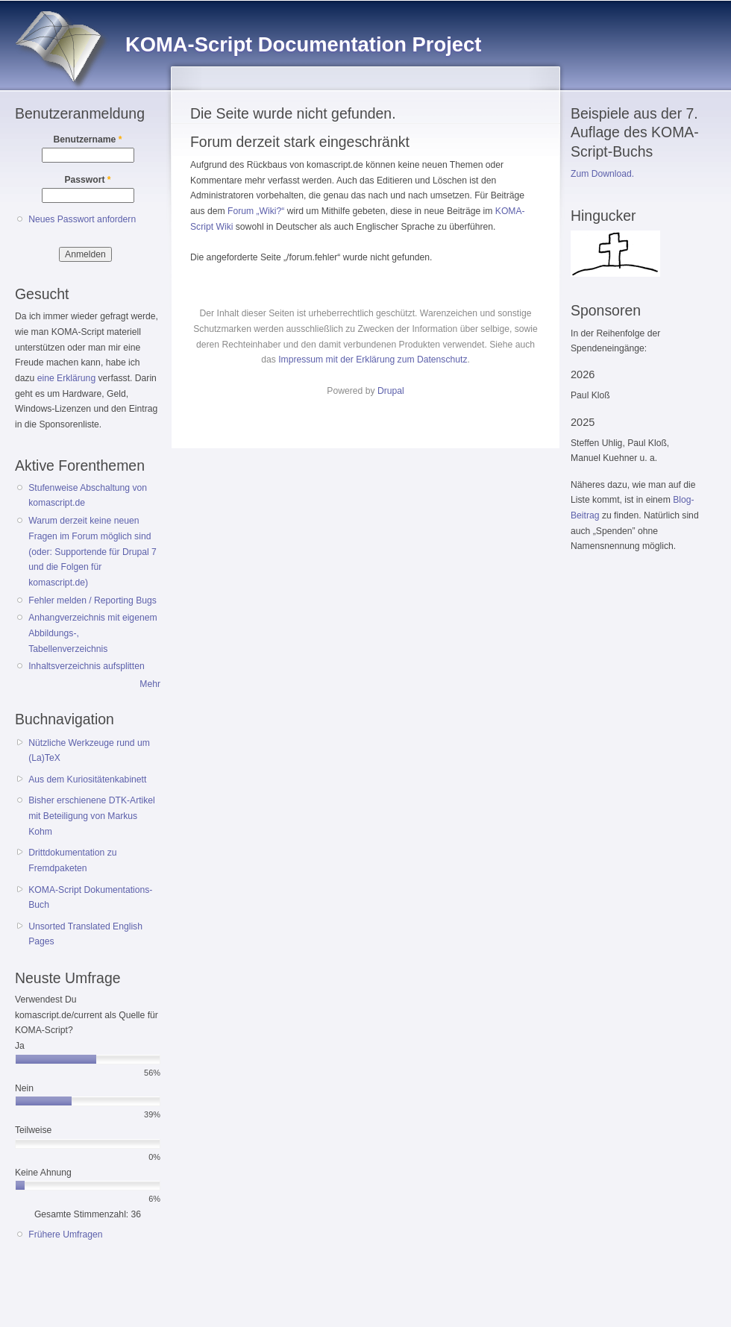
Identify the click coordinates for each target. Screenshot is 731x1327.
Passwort (87, 180)
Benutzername (88, 139)
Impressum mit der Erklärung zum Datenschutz (372, 359)
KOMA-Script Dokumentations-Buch (90, 898)
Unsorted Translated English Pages (85, 934)
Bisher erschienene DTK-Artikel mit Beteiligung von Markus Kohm (91, 815)
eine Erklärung (66, 378)
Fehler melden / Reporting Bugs (92, 600)
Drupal (390, 391)
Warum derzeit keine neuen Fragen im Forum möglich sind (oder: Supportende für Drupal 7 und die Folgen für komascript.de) (92, 551)
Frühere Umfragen (65, 1234)
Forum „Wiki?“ (256, 211)
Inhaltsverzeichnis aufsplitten (86, 666)
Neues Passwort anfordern (82, 219)
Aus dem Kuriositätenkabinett (87, 779)
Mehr (149, 684)
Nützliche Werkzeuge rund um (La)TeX (89, 751)
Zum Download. (602, 174)
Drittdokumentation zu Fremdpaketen (72, 860)
